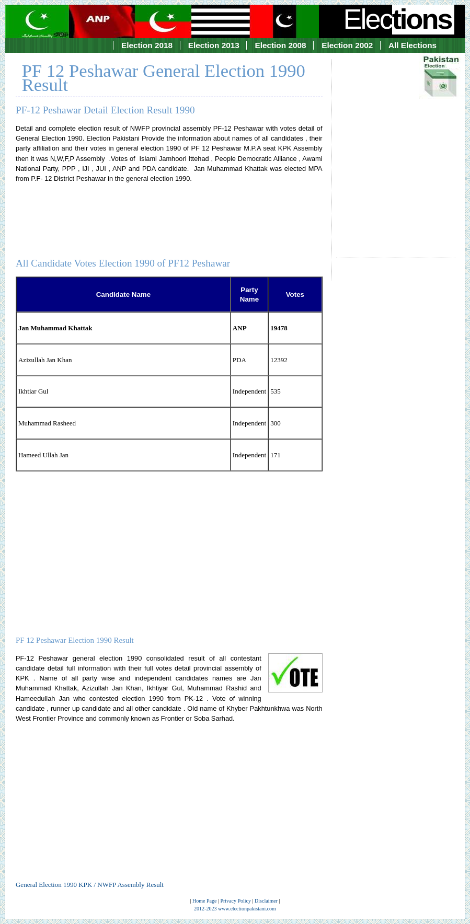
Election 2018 (147, 45)
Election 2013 (213, 45)
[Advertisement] (396, 149)
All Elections (412, 45)
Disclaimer (266, 901)
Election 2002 (347, 45)
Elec (398, 18)
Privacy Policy (235, 901)
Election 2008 (280, 45)
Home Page (204, 901)
